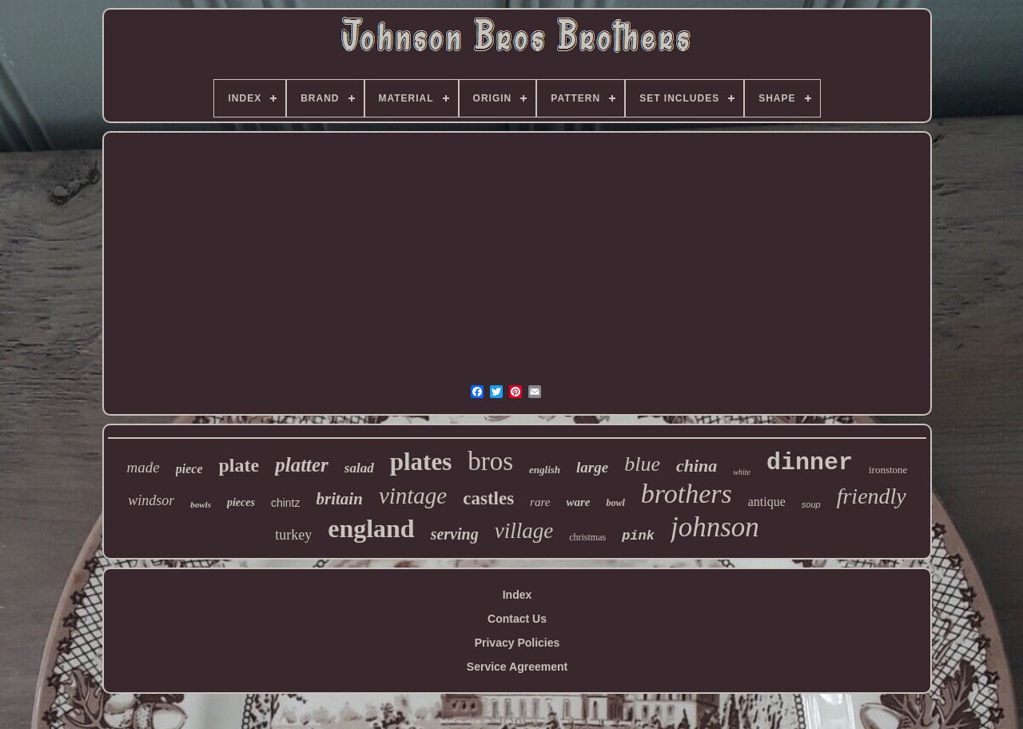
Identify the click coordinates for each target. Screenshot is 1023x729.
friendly (871, 496)
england (371, 528)
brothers (686, 493)
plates (421, 462)
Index (517, 594)
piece (189, 469)
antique (767, 501)
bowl (615, 502)
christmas (587, 537)
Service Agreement (517, 666)
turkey (293, 535)
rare (540, 502)
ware (578, 502)
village (524, 531)
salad (359, 468)
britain (339, 498)
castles (488, 498)
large (592, 467)
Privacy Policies (517, 642)
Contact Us (517, 618)
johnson (715, 527)
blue (642, 464)
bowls (200, 504)
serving (455, 534)
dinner (809, 462)
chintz (286, 502)
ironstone (888, 470)
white (741, 472)
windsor (151, 500)
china (696, 466)
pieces (241, 502)
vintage (413, 495)
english (544, 470)
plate (239, 465)
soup (811, 504)
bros (490, 461)
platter (301, 465)
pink (638, 536)
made (143, 467)
